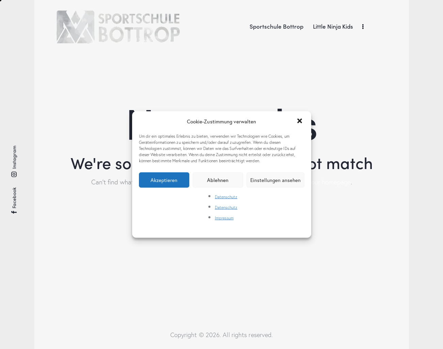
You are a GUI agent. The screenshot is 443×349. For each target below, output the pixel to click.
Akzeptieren (164, 180)
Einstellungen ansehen (275, 180)
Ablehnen (217, 180)
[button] (300, 121)
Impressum (224, 218)
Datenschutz (226, 196)
